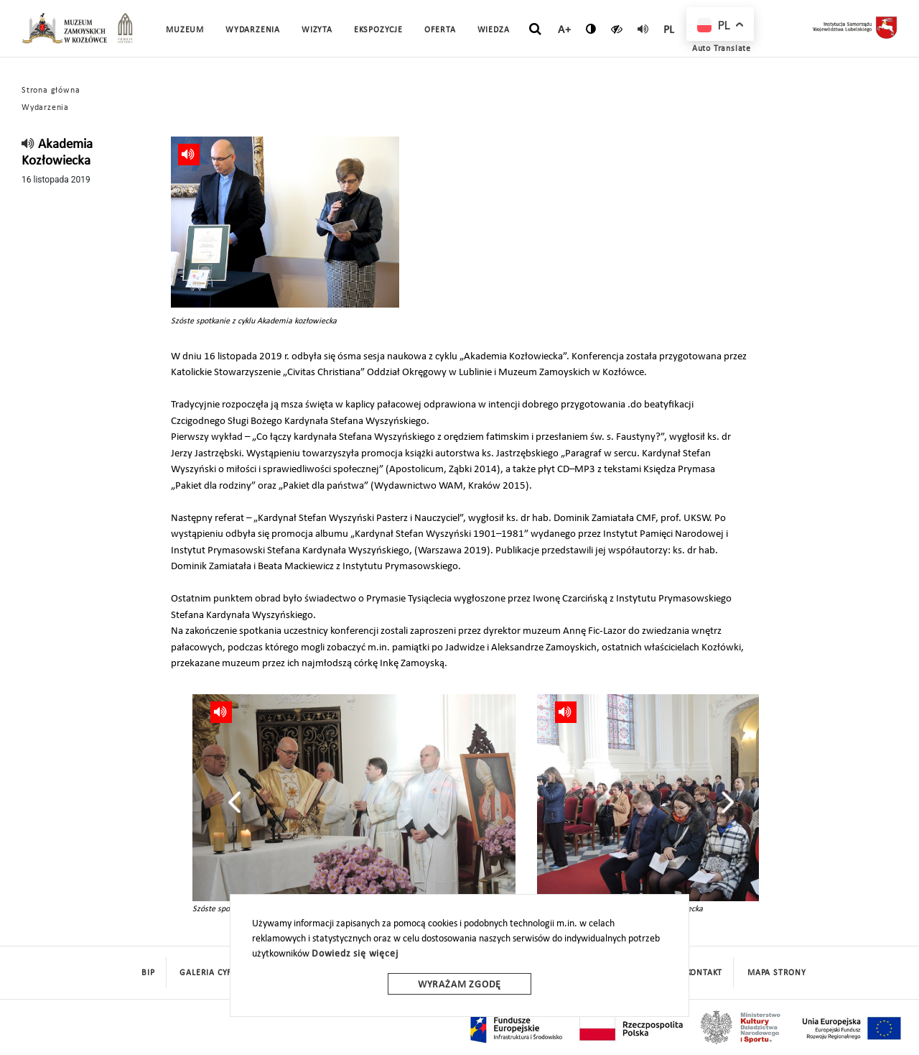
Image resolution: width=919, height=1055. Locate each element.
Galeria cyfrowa (218, 973)
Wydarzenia (252, 30)
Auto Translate (721, 49)
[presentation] (234, 802)
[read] (643, 29)
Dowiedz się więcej (355, 954)
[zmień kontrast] (591, 29)
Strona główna (51, 90)
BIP (147, 973)
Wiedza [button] (493, 30)
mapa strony (776, 973)
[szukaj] (535, 29)
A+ (565, 30)
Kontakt (704, 973)
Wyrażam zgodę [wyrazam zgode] (459, 985)
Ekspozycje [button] (378, 30)
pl (669, 30)
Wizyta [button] (317, 30)
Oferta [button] (440, 30)
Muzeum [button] (185, 30)
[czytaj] (617, 29)
